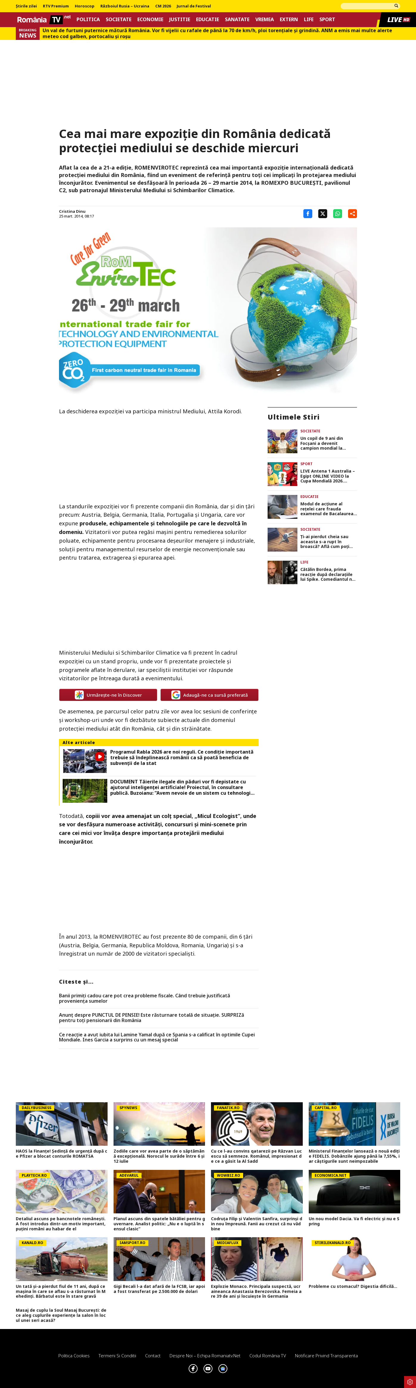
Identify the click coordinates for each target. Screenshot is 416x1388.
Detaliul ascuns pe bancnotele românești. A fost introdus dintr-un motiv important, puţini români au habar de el (60, 1223)
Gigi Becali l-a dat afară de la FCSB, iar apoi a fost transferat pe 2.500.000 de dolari (159, 1289)
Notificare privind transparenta (326, 1355)
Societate (118, 19)
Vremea (264, 19)
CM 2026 (163, 6)
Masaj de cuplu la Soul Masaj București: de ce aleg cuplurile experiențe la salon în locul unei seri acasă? (61, 1315)
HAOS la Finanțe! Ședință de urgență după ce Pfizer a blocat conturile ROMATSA (61, 1154)
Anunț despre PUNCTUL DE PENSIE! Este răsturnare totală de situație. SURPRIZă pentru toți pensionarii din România (151, 1018)
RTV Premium (56, 6)
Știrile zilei (26, 6)
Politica (88, 19)
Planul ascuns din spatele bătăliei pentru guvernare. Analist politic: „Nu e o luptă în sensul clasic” (159, 1223)
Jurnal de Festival (194, 6)
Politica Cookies (74, 1355)
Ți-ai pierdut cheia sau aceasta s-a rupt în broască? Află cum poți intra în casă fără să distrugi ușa (324, 541)
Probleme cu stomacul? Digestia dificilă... (353, 1286)
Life (308, 19)
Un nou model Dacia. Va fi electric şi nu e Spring (354, 1221)
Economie (150, 19)
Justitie (179, 19)
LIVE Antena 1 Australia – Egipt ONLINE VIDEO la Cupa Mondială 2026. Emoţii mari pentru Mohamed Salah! (327, 476)
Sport (327, 19)
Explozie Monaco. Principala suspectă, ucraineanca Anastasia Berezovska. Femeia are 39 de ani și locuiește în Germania (256, 1291)
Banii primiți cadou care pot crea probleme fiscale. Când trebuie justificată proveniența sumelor (144, 998)
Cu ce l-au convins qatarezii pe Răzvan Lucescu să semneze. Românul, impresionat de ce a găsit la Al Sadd (256, 1156)
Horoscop (84, 6)
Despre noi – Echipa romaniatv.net (205, 1355)
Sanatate (237, 19)
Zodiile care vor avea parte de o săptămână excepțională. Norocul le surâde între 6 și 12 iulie (159, 1156)
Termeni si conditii (117, 1355)
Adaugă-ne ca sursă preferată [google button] (209, 694)
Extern (289, 19)
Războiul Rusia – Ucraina (124, 6)
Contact (153, 1355)
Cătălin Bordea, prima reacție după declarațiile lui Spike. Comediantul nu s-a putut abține (327, 574)
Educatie (207, 19)
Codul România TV (267, 1355)
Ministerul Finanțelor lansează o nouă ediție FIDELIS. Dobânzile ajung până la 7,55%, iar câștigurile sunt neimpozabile (354, 1156)
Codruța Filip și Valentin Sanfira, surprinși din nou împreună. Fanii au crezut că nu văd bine (256, 1223)
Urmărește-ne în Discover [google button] (108, 694)
